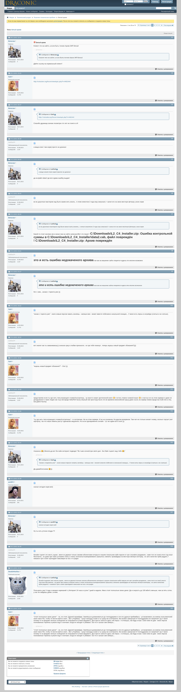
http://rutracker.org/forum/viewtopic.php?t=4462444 (52, 81)
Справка (41, 11)
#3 (172, 104)
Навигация (69, 11)
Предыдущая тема (83, 653)
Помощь (155, 2)
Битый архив (16, 30)
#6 (172, 193)
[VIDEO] (56, 668)
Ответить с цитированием (164, 69)
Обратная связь (137, 682)
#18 (172, 546)
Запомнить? (129, 4)
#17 (172, 512)
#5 (172, 159)
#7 (172, 214)
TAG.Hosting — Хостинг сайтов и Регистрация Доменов (90, 686)
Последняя (168, 25)
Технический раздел (24, 17)
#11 (172, 337)
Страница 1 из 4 (145, 25)
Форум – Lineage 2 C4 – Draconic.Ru (156, 682)
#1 (172, 37)
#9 (172, 271)
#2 (172, 73)
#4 (172, 138)
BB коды (57, 661)
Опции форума (58, 11)
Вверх (171, 682)
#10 (172, 305)
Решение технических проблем (44, 17)
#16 (172, 478)
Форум (9, 8)
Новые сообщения (32, 11)
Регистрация (167, 2)
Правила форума (60, 674)
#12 (172, 358)
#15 (172, 442)
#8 (172, 251)
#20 (172, 608)
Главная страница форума (16, 11)
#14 (172, 411)
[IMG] (56, 666)
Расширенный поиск (167, 11)
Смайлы (56, 664)
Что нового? (20, 8)
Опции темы (167, 33)
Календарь (49, 11)
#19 (172, 568)
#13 (172, 389)
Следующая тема (98, 653)
